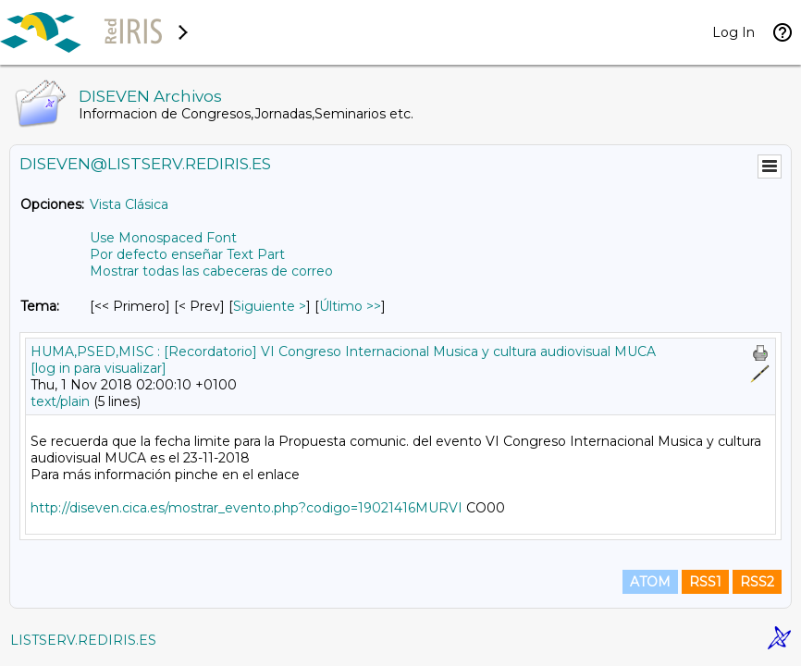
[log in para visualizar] (98, 368)
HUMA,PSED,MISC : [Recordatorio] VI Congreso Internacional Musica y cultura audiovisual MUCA (343, 351)
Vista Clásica (129, 204)
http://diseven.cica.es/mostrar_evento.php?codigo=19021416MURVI (246, 508)
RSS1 (705, 582)
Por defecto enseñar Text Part (187, 254)
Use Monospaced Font (163, 237)
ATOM (650, 582)
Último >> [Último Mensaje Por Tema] (350, 306)
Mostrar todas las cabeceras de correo (211, 271)
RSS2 (757, 582)
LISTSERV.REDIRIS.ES (83, 640)
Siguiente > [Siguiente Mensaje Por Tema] (269, 306)
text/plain (60, 401)
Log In (733, 32)
